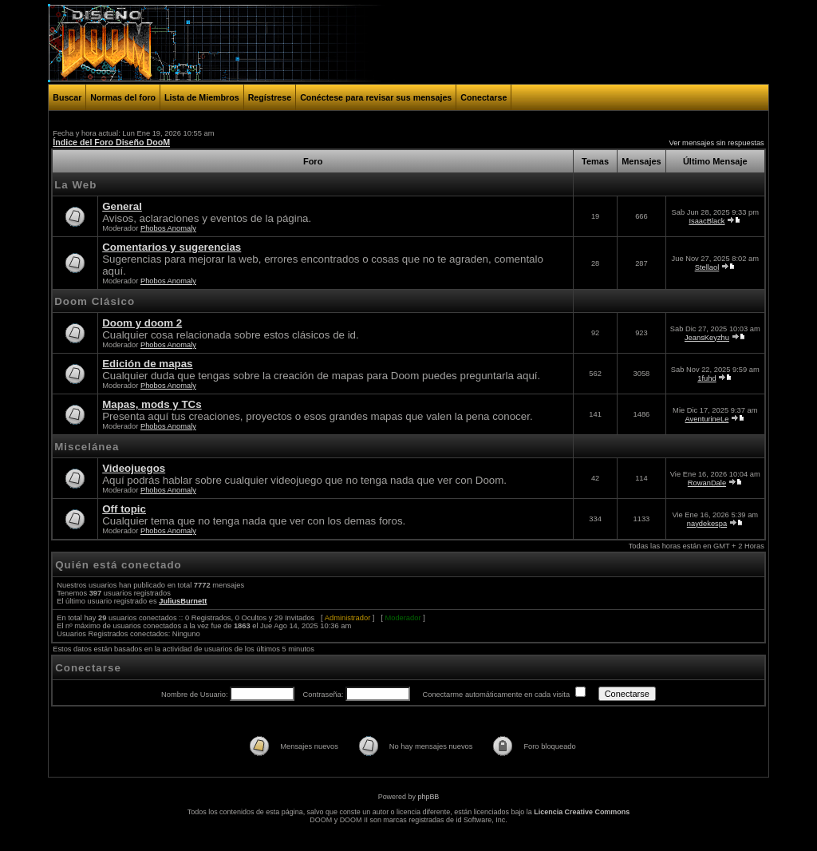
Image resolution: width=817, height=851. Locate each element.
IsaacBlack (706, 221)
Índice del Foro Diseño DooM (111, 142)
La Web (75, 185)
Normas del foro (123, 97)
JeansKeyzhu (707, 338)
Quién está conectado (118, 565)
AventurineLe (707, 419)
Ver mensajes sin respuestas (716, 143)
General (122, 206)
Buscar (67, 97)
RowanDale (707, 483)
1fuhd (706, 378)
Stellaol (707, 267)
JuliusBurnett (183, 601)
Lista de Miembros (201, 97)
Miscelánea (86, 447)
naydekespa (707, 524)
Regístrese (270, 97)
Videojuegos (133, 468)
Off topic (124, 509)
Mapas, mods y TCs (151, 404)
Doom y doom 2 (142, 323)
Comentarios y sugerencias (171, 247)
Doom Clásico (94, 301)
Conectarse (483, 97)
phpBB (428, 797)
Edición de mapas (147, 364)
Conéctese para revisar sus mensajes (376, 97)
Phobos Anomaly (168, 228)
